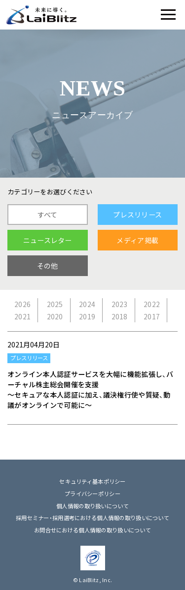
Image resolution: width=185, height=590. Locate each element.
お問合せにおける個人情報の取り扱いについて (92, 530)
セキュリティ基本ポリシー (92, 481)
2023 (119, 304)
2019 (87, 316)
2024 (87, 304)
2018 (119, 316)
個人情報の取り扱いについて (92, 506)
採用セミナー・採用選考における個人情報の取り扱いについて (92, 518)
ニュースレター (47, 240)
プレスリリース (137, 214)
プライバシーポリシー (92, 494)
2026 (22, 304)
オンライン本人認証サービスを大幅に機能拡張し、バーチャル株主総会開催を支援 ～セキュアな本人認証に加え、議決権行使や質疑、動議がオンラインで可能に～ (90, 389)
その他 (47, 266)
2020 (55, 316)
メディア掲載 (137, 240)
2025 (55, 304)
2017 (152, 316)
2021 (22, 316)
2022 (152, 304)
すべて (47, 214)
